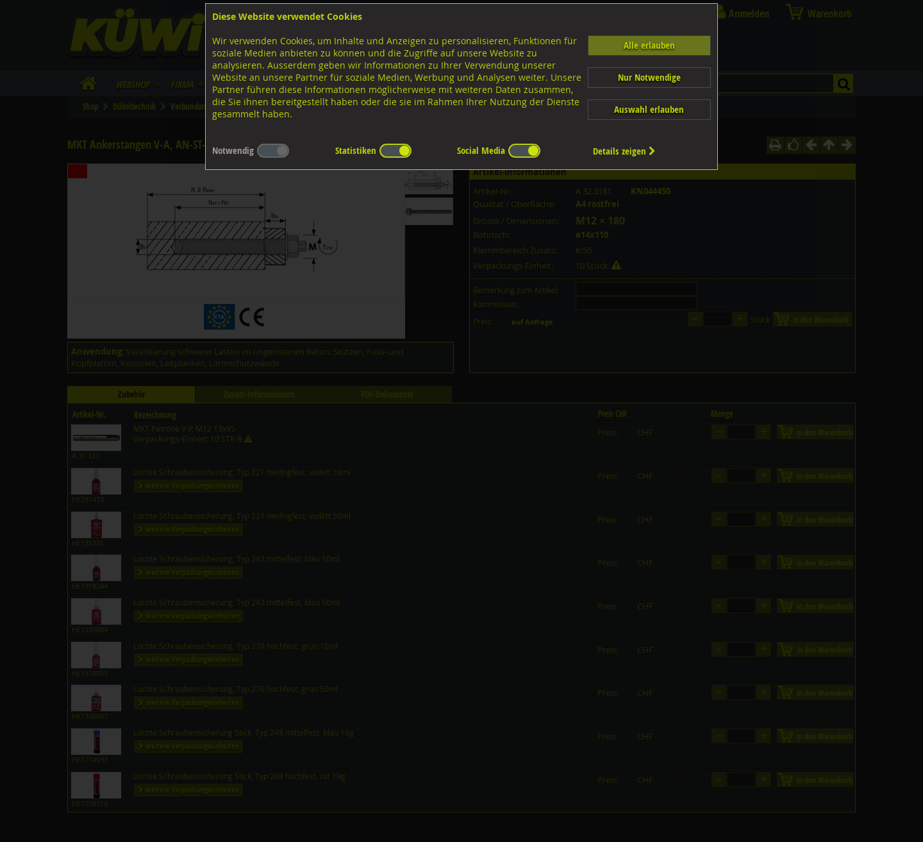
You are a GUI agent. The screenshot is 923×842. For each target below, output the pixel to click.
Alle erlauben (649, 45)
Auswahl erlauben (649, 109)
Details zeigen (624, 151)
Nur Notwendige (649, 77)
